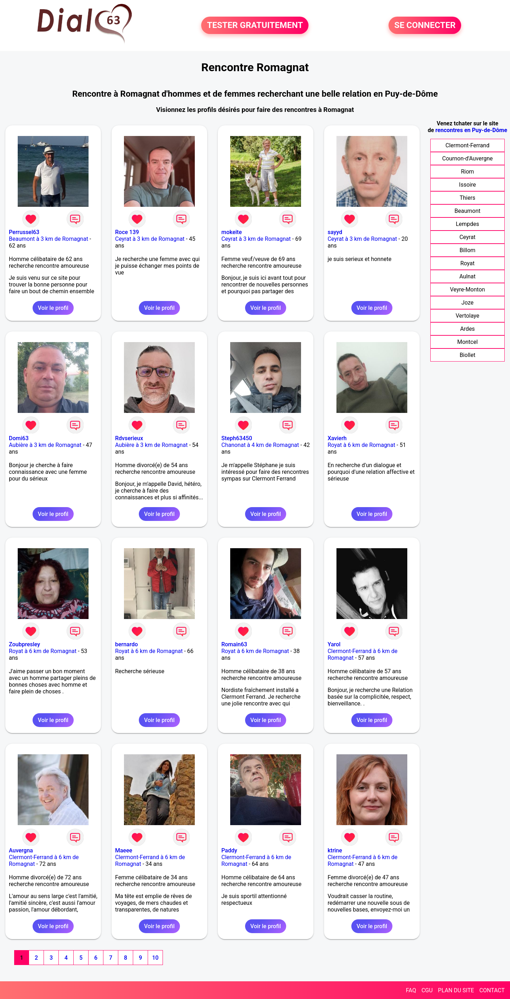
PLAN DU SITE (456, 990)
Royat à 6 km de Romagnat (361, 445)
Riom (467, 171)
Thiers (467, 197)
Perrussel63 (24, 232)
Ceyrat (467, 237)
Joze (467, 302)
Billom (467, 250)
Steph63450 (236, 438)
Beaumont (467, 211)
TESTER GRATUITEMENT (255, 25)
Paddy (229, 850)
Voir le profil (53, 308)
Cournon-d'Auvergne (467, 158)
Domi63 (19, 438)
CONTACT (492, 990)
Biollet (467, 355)
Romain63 (234, 644)
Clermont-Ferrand (467, 145)
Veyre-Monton (467, 289)
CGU (427, 990)
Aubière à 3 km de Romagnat (45, 445)
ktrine (335, 850)
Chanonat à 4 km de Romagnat (260, 445)
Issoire (467, 184)
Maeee (123, 850)
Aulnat (467, 276)
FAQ (411, 990)
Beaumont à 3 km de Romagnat (48, 238)
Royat (467, 263)
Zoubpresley (24, 644)
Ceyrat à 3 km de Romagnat (150, 238)
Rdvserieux (129, 438)
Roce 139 (127, 232)
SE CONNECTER (424, 25)
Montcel (467, 342)
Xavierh (337, 438)
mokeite (231, 232)
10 (155, 957)
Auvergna (21, 850)
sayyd (335, 232)
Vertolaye (467, 315)
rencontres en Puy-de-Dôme (471, 130)
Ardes (467, 328)
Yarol (334, 644)
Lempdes (467, 224)
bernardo (126, 644)
